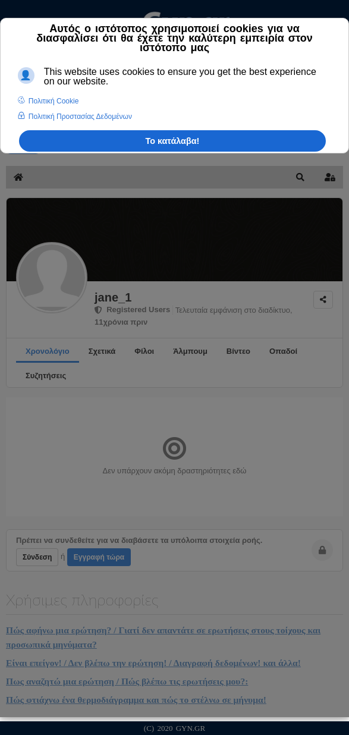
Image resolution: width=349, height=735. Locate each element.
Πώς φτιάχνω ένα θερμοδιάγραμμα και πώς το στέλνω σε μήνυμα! (136, 700)
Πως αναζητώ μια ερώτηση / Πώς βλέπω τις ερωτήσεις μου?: (127, 681)
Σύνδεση (37, 557)
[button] (300, 177)
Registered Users (132, 309)
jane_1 (113, 297)
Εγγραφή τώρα (99, 557)
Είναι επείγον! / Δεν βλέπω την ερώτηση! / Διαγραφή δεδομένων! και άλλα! (153, 663)
